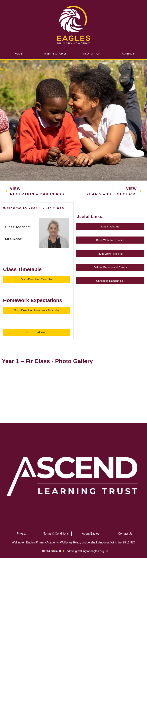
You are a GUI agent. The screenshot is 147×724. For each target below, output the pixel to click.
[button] (36, 279)
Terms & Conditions (56, 652)
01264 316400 (51, 669)
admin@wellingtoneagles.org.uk (87, 669)
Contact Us (125, 652)
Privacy (21, 652)
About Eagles (90, 652)
